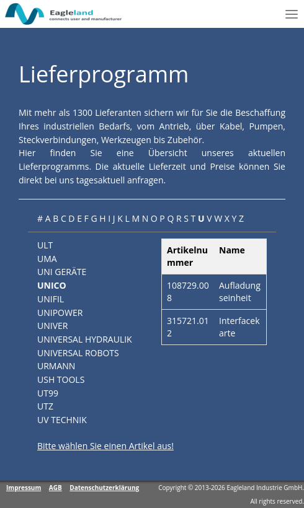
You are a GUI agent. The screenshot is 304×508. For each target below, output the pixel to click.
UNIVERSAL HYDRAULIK (84, 339)
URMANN (56, 366)
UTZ (45, 406)
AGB (55, 487)
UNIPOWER (60, 312)
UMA (47, 259)
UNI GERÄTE (61, 272)
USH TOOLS (60, 379)
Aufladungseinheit (240, 291)
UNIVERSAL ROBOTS (78, 353)
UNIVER (52, 325)
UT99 (47, 393)
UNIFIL (50, 299)
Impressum (23, 487)
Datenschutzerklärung (104, 487)
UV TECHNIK (62, 420)
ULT (45, 245)
